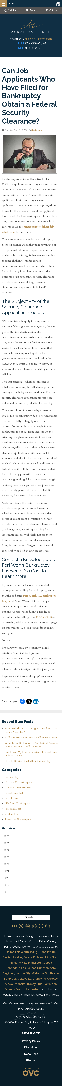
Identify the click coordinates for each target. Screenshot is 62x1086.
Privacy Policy (31, 1041)
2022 (5, 864)
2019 (5, 885)
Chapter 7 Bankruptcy (18, 787)
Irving (33, 952)
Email (31, 10)
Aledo (9, 984)
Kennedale (13, 968)
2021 (5, 871)
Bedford (8, 957)
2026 (5, 836)
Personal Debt (13, 809)
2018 (5, 892)
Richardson (33, 989)
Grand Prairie (47, 952)
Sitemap (31, 1060)
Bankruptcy (36, 130)
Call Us (10, 10)
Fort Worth (22, 952)
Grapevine (39, 978)
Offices (52, 10)
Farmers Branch (14, 989)
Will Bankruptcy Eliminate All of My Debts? (31, 737)
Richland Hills (42, 957)
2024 (5, 850)
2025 (5, 843)
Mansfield (34, 962)
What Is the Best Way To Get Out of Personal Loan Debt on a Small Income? (32, 744)
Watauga (38, 973)
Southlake (52, 973)
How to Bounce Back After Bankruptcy (28, 761)
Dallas (10, 952)
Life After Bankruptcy (17, 803)
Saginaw (8, 973)
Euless (27, 957)
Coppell (47, 962)
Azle (53, 968)
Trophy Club (34, 984)
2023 (5, 857)
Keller (18, 957)
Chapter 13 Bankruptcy (18, 782)
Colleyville (24, 978)
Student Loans (13, 814)
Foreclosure (11, 798)
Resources (31, 1054)
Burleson (43, 968)
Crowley (52, 978)
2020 (5, 878)
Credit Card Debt (14, 793)
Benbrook (10, 978)
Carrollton (50, 984)
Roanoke (19, 984)
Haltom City (23, 973)
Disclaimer (31, 1047)
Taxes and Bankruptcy (18, 819)
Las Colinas (28, 968)
